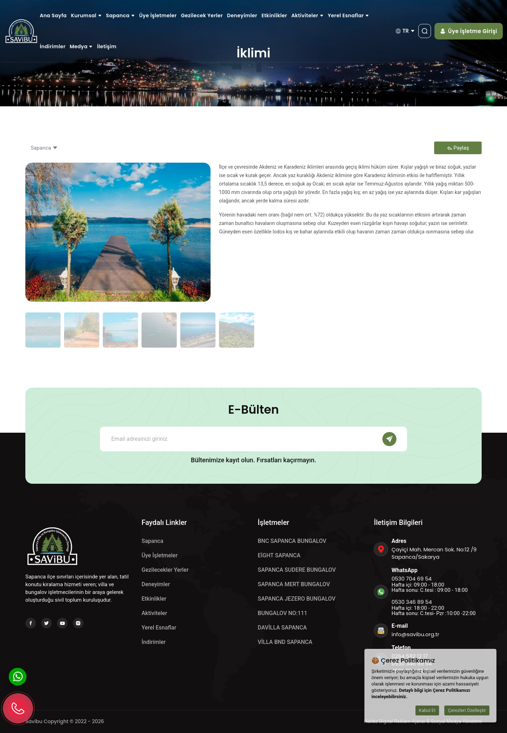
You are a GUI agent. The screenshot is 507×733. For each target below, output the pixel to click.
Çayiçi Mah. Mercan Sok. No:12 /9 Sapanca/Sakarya (434, 553)
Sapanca (120, 15)
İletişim (107, 46)
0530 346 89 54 (412, 602)
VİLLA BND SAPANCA (285, 642)
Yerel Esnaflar (348, 15)
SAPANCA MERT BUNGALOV (294, 584)
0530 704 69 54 (412, 578)
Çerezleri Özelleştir (467, 710)
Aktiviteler (307, 15)
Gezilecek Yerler (202, 15)
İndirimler (52, 46)
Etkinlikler (274, 15)
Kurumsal (86, 15)
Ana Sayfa (53, 15)
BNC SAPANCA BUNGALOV (292, 541)
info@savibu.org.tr (415, 634)
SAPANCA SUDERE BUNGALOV (297, 569)
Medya (81, 46)
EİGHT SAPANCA (279, 555)
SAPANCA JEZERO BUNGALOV (297, 598)
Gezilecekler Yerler (165, 569)
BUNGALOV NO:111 (282, 613)
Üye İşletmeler (158, 15)
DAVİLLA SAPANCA (282, 627)
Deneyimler (242, 15)
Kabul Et (427, 710)
